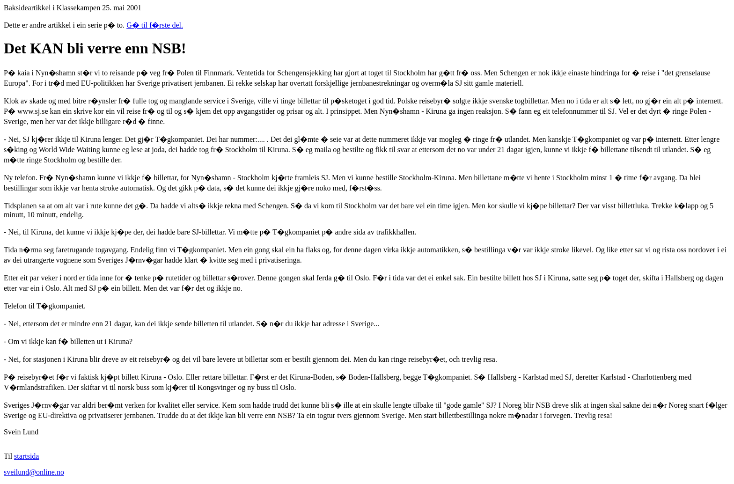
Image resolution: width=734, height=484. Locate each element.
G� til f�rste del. (154, 25)
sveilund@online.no (34, 472)
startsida (26, 456)
